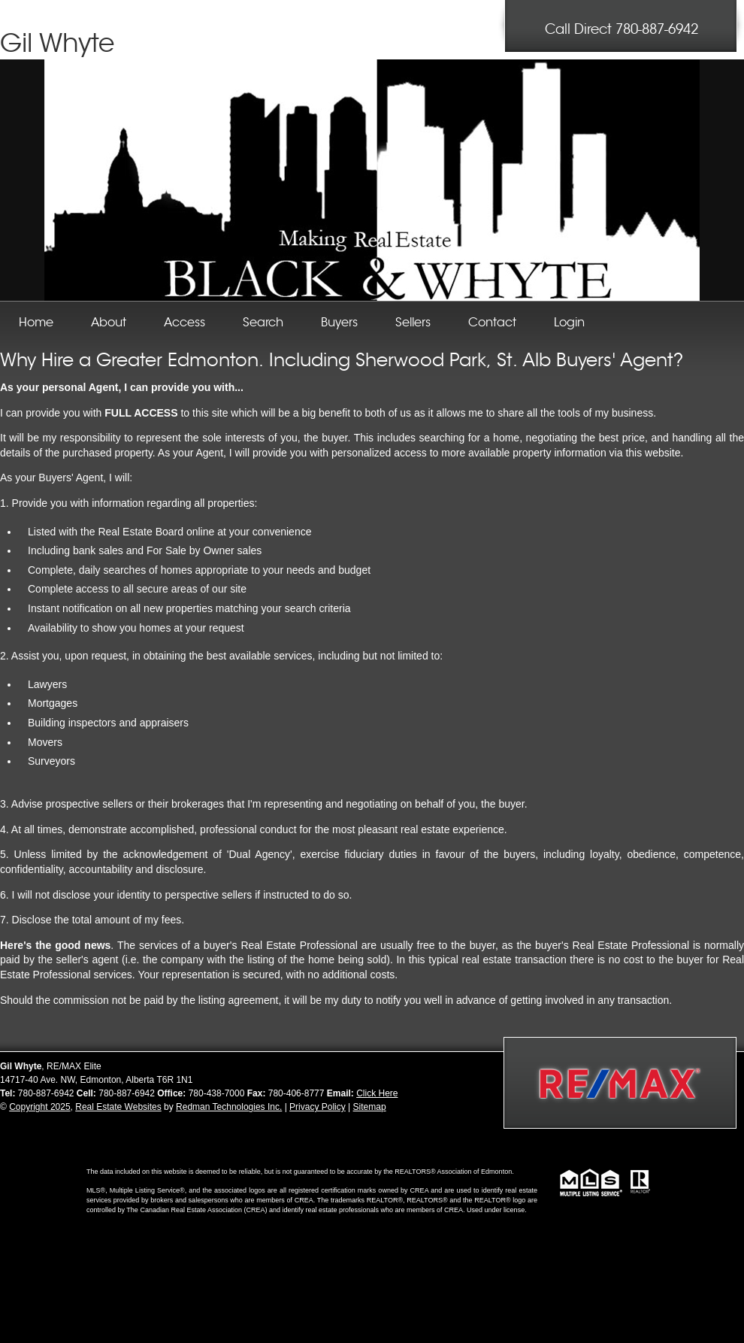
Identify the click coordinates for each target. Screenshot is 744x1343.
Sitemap (369, 1107)
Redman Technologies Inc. (229, 1107)
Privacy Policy (317, 1107)
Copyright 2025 (39, 1107)
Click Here (377, 1093)
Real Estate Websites (118, 1107)
